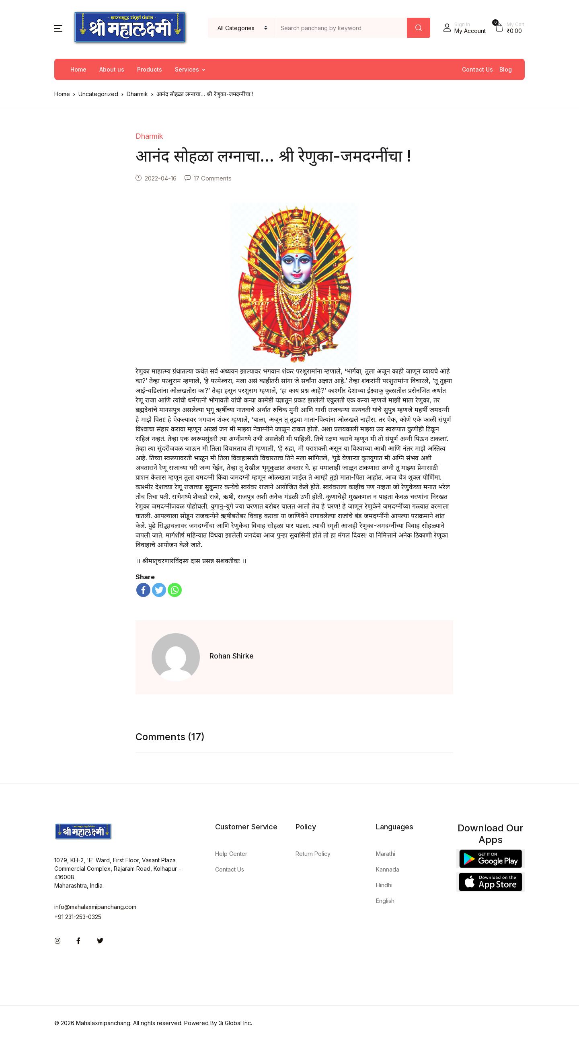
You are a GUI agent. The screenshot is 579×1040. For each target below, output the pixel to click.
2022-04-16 (161, 178)
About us (111, 69)
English (385, 900)
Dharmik (137, 93)
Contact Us (477, 69)
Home (78, 69)
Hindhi (384, 885)
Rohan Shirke (231, 656)
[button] (58, 28)
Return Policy (313, 853)
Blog (505, 69)
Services (187, 69)
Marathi (385, 853)
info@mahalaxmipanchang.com (95, 906)
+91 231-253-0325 (77, 916)
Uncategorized (98, 93)
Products (149, 69)
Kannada (387, 869)
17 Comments (213, 178)
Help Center (231, 853)
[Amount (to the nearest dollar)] (340, 28)
